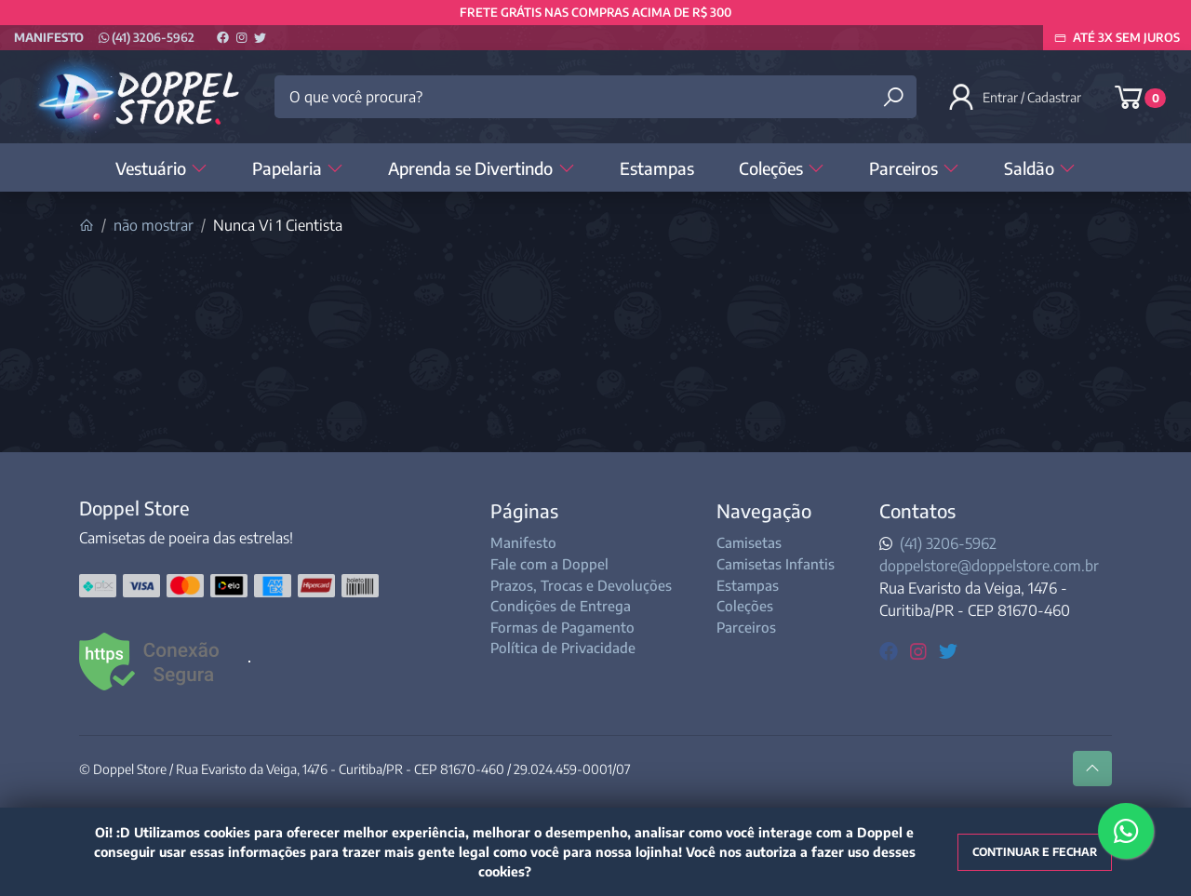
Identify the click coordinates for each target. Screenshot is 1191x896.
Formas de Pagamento (562, 627)
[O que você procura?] (595, 96)
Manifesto (49, 37)
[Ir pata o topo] (1092, 768)
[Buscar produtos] (893, 97)
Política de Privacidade (563, 647)
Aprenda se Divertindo (481, 168)
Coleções (781, 168)
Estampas (657, 168)
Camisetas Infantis (775, 563)
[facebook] (891, 650)
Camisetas (749, 542)
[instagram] (920, 650)
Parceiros (914, 168)
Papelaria (297, 168)
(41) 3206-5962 (146, 37)
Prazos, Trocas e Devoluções (581, 585)
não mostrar (154, 225)
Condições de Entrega (560, 605)
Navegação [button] (763, 510)
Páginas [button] (524, 510)
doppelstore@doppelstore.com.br (989, 565)
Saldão (1040, 168)
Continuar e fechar (1034, 852)
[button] (1016, 97)
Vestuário (161, 168)
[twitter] (948, 650)
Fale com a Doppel (549, 563)
